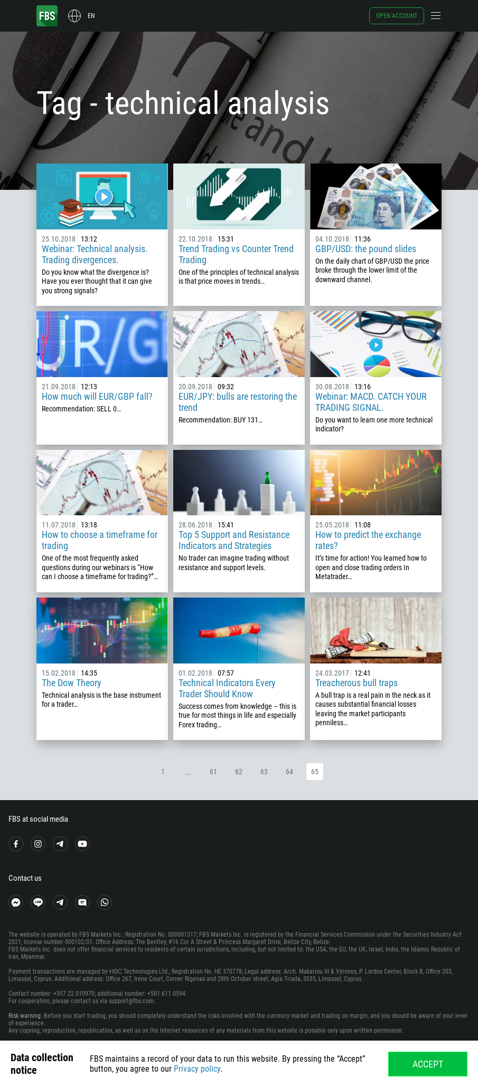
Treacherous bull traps (356, 682)
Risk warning (24, 1015)
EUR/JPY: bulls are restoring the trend (238, 402)
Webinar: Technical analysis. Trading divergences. (95, 254)
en (91, 16)
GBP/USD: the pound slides (365, 248)
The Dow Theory (71, 682)
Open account (396, 16)
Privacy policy (197, 1069)
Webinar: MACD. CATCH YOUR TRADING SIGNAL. (371, 402)
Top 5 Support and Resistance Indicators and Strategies (234, 540)
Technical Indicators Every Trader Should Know (227, 688)
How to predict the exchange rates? (368, 540)
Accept (428, 1064)
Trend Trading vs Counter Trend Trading (236, 254)
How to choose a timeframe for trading (99, 540)
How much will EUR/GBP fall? (97, 396)
